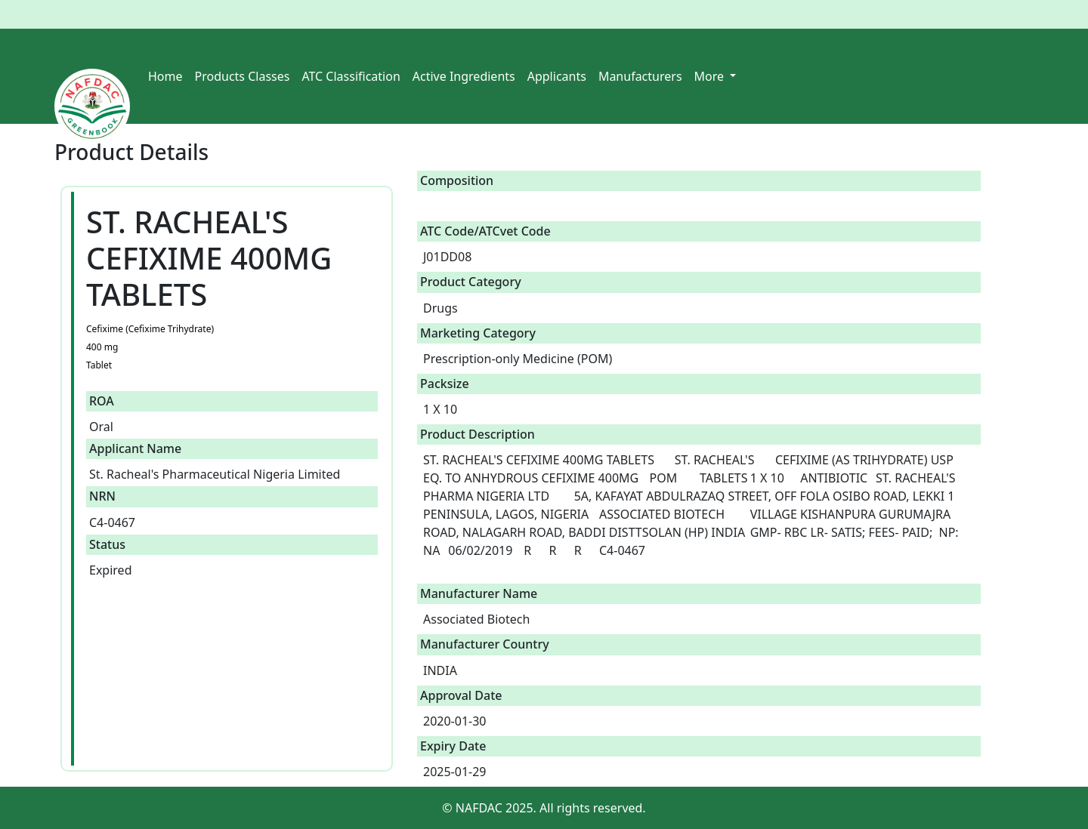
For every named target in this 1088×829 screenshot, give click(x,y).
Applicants (556, 76)
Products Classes (242, 76)
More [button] (711, 76)
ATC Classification (350, 76)
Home (165, 76)
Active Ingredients (464, 76)
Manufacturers (640, 76)
